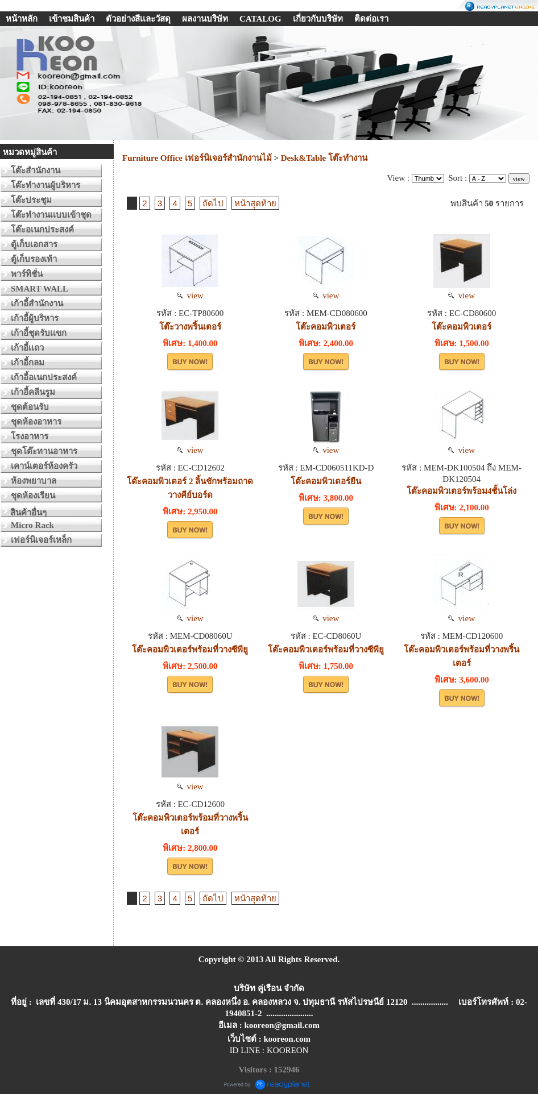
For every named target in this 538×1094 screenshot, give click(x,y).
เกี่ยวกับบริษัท (318, 18)
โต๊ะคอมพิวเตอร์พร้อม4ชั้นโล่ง (462, 491)
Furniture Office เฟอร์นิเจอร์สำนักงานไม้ (197, 158)
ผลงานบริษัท (205, 18)
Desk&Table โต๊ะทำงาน (324, 158)
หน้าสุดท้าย (255, 203)
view (190, 295)
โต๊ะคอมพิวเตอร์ (325, 326)
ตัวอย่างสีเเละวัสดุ (138, 18)
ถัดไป (213, 203)
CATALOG (260, 18)
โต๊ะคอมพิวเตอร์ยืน (326, 481)
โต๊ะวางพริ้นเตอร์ (190, 326)
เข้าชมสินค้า (71, 18)
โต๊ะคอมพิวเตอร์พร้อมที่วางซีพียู (190, 649)
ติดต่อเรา (371, 18)
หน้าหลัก (22, 18)
